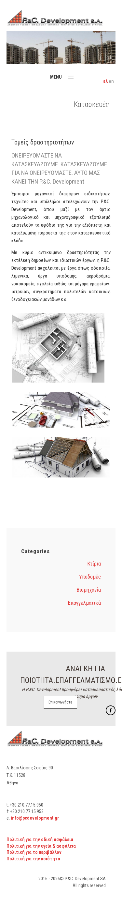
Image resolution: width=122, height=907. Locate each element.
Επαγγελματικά (84, 602)
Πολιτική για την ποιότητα (33, 858)
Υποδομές (90, 576)
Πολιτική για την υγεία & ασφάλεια (41, 846)
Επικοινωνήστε (60, 702)
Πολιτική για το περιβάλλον (34, 852)
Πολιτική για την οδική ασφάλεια (40, 839)
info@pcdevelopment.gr (35, 818)
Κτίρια (94, 563)
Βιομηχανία (88, 589)
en (111, 81)
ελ (106, 81)
